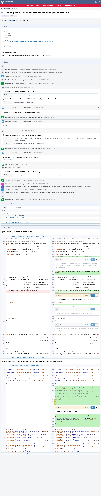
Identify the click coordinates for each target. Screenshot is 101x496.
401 (5, 143)
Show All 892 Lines (27, 357)
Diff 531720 (27, 153)
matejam (11, 20)
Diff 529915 (27, 108)
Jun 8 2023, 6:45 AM (48, 83)
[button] (99, 2)
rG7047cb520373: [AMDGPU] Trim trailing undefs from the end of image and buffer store (28, 41)
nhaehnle (8, 35)
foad (6, 31)
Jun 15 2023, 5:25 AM (49, 148)
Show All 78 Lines (28, 365)
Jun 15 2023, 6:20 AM (42, 184)
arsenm (7, 33)
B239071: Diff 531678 (35, 148)
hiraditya (37, 72)
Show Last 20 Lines (38, 357)
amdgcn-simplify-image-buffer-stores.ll (20, 222)
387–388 (7, 138)
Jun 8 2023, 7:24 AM (29, 87)
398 (5, 95)
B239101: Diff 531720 (35, 199)
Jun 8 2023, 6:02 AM (28, 66)
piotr (6, 37)
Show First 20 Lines (17, 236)
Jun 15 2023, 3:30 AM (37, 121)
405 (5, 175)
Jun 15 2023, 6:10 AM (27, 164)
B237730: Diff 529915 (35, 117)
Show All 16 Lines (27, 454)
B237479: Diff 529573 (35, 83)
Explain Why (87, 186)
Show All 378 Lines (28, 236)
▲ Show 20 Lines (16, 357)
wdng (22, 80)
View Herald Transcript (37, 69)
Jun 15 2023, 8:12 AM (49, 199)
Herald (7, 69)
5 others (44, 72)
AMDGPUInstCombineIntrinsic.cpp (19, 218)
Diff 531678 (27, 121)
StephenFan (24, 72)
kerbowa (31, 72)
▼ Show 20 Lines (39, 236)
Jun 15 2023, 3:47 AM (28, 131)
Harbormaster (9, 83)
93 (5, 102)
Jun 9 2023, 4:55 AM (37, 108)
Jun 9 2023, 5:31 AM (48, 117)
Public (14, 16)
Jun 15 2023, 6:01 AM (37, 153)
